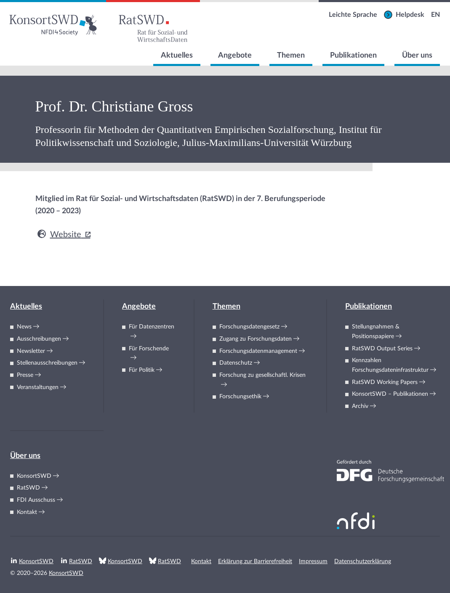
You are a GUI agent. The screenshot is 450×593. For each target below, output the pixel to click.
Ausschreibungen (39, 339)
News (24, 327)
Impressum (313, 561)
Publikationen (353, 55)
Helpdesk (410, 14)
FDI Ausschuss (36, 500)
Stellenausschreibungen (47, 363)
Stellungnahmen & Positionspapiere (375, 331)
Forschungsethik (240, 397)
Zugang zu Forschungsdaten (255, 339)
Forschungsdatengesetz (249, 327)
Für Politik (141, 370)
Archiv (360, 406)
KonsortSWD (34, 476)
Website (58, 234)
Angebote (235, 55)
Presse (25, 375)
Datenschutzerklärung (362, 561)
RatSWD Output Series (382, 349)
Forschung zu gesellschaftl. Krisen (262, 375)
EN (435, 14)
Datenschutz (235, 363)
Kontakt (27, 512)
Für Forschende (149, 349)
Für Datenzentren (151, 327)
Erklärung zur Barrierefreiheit (255, 561)
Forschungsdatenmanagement (258, 351)
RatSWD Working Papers (385, 382)
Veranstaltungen (38, 387)
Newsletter (31, 351)
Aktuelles (177, 55)
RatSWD (28, 488)
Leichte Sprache (353, 14)
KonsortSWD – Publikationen (390, 394)
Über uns (417, 55)
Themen (291, 55)
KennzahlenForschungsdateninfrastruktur (390, 365)
